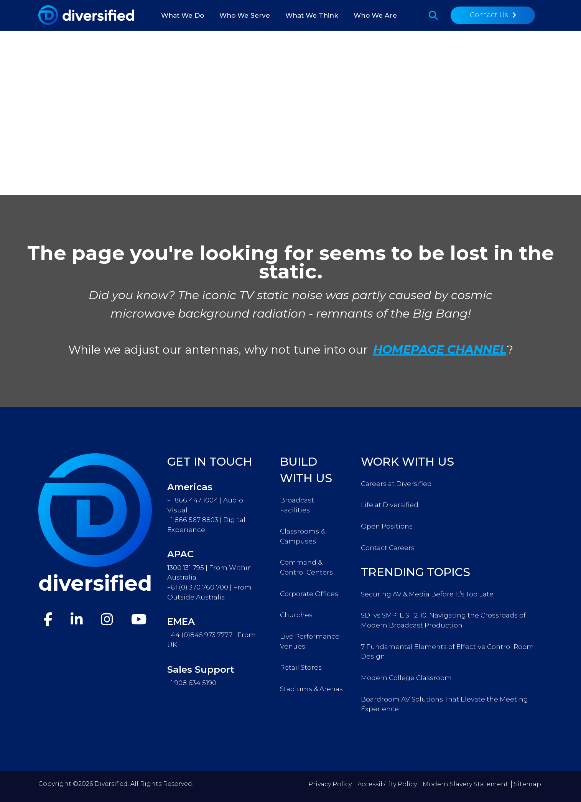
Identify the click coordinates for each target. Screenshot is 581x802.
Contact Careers (388, 547)
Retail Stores (301, 667)
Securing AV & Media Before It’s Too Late (427, 594)
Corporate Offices (309, 594)
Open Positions (387, 526)
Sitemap (527, 784)
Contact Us (489, 15)
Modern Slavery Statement (465, 784)
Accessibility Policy (387, 784)
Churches (296, 615)
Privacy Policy (330, 784)
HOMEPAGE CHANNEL (440, 350)
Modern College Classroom (406, 678)
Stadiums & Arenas (311, 689)
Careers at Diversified (396, 483)
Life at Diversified (389, 505)
